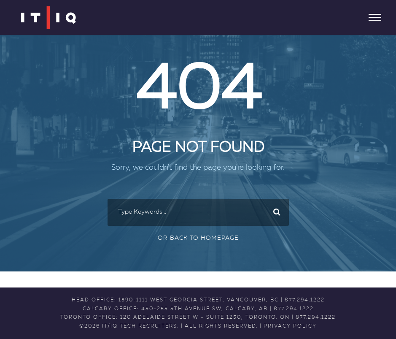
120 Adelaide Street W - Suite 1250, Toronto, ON (205, 317)
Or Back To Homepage (198, 238)
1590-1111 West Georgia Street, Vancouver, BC (199, 300)
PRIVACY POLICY (290, 326)
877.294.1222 (305, 300)
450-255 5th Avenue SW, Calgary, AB (204, 309)
